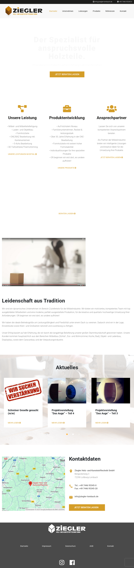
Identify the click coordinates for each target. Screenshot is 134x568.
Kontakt (123, 11)
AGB (91, 546)
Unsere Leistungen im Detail (22, 154)
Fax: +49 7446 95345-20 (86, 488)
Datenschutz (70, 546)
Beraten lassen (67, 213)
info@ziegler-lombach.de (102, 2)
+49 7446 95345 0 (124, 2)
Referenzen (110, 11)
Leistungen (83, 11)
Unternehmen (67, 11)
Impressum (46, 546)
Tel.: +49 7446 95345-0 (85, 485)
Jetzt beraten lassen (67, 74)
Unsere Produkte (67, 168)
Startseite (53, 11)
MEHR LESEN (14, 423)
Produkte (96, 11)
